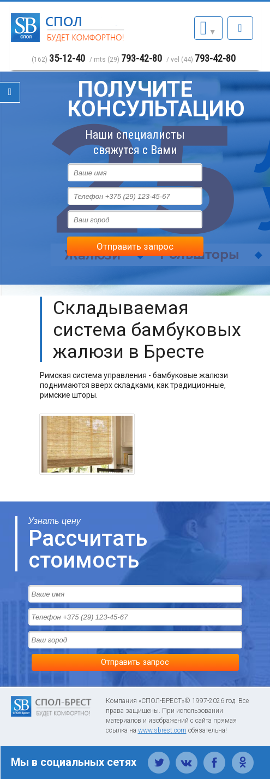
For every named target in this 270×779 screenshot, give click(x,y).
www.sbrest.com (162, 730)
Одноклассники (242, 756)
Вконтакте (187, 756)
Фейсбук (214, 756)
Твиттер (159, 756)
